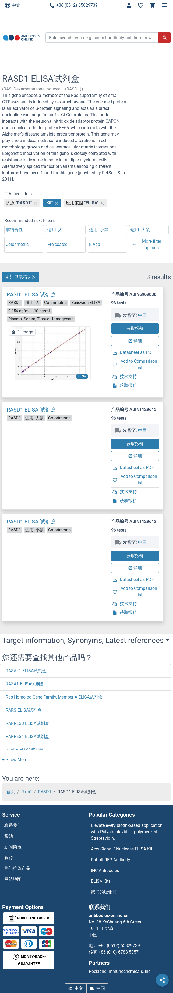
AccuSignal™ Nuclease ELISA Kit (121, 849)
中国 (142, 315)
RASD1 (44, 791)
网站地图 (13, 879)
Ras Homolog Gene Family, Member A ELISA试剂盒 (54, 697)
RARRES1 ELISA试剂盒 (27, 736)
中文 (12, 5)
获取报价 (135, 328)
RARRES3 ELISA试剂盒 (27, 723)
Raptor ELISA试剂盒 (25, 749)
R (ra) (26, 791)
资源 (8, 857)
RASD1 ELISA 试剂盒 (31, 294)
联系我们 (13, 825)
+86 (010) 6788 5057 (118, 952)
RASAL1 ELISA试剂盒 (26, 670)
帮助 (8, 836)
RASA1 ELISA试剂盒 (25, 683)
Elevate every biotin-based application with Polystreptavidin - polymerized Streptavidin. (127, 832)
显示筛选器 (21, 277)
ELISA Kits (101, 881)
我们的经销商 (104, 891)
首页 (10, 791)
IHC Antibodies (105, 870)
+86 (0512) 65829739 (73, 5)
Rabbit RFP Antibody (110, 859)
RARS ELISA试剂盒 (24, 710)
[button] (14, 759)
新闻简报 (13, 846)
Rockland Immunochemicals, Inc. (120, 971)
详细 (135, 340)
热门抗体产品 (17, 868)
